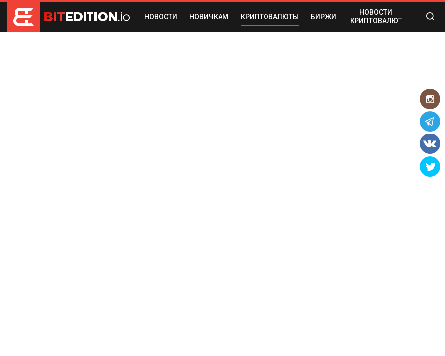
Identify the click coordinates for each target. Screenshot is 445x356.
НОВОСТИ (160, 17)
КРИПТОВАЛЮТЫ (270, 17)
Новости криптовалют (376, 16)
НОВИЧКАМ (208, 17)
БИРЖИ (323, 17)
